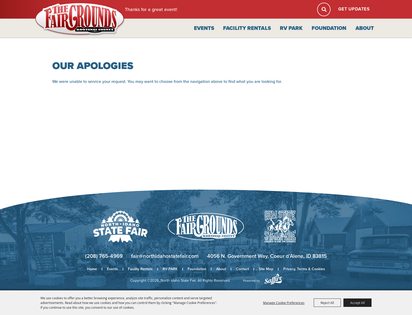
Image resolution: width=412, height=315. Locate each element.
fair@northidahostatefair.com (165, 256)
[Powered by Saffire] (273, 279)
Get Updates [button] (354, 9)
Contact (242, 269)
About (365, 28)
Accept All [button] (357, 303)
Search (324, 9)
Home (92, 269)
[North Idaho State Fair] (80, 19)
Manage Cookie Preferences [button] (284, 303)
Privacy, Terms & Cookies (304, 269)
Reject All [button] (327, 303)
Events (204, 28)
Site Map (266, 269)
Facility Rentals (247, 28)
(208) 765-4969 (104, 256)
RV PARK (291, 28)
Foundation (329, 28)
